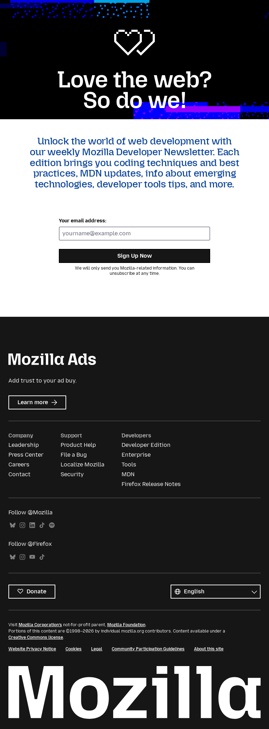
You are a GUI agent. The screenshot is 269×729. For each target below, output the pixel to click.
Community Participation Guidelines (148, 648)
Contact (19, 474)
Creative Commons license (35, 637)
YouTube (32, 557)
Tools (129, 464)
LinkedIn (32, 525)
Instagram (22, 525)
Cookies (73, 648)
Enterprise (136, 454)
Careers (18, 464)
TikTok (42, 525)
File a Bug (74, 454)
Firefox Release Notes (151, 484)
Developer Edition (146, 445)
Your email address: (82, 221)
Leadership (23, 445)
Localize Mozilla (82, 464)
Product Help (78, 445)
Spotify (52, 525)
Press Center (25, 454)
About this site (208, 648)
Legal (96, 648)
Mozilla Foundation (126, 624)
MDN (128, 474)
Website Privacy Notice (32, 648)
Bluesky (12, 525)
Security (72, 474)
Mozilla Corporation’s (40, 624)
